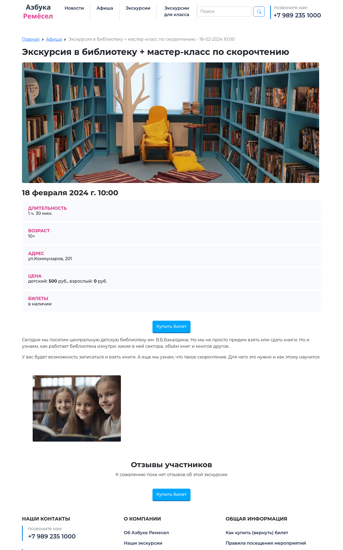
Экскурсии (138, 8)
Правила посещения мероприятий (266, 543)
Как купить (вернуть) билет (257, 532)
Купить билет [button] (171, 326)
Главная (31, 39)
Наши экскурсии (143, 543)
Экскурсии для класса (176, 11)
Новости (74, 8)
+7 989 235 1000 (297, 15)
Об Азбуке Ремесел (146, 532)
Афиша (104, 8)
